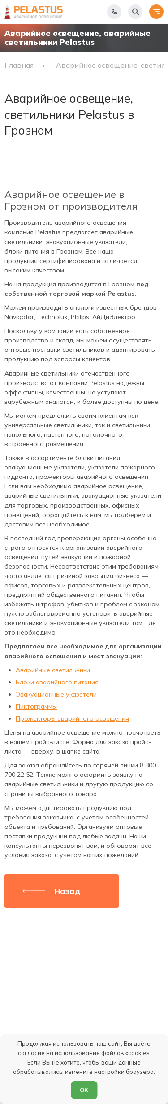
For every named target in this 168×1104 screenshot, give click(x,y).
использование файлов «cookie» (102, 1052)
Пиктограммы (36, 706)
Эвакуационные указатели (56, 694)
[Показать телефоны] (114, 11)
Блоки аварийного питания (57, 682)
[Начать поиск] (135, 11)
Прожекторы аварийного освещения (72, 718)
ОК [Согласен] (84, 1090)
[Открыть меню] (156, 11)
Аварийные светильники (53, 670)
